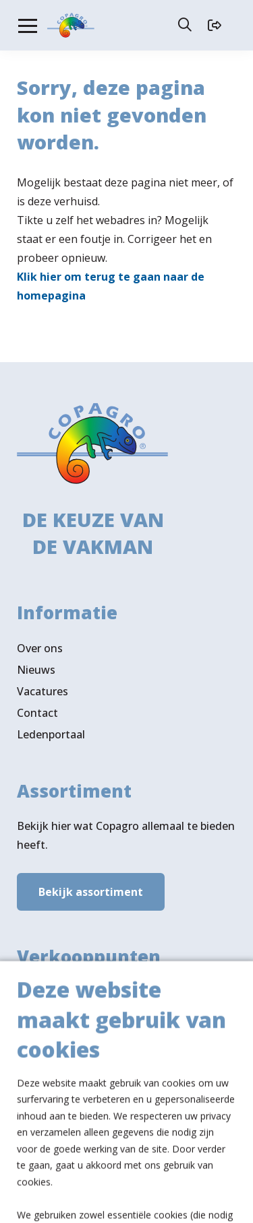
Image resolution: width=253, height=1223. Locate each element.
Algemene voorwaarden (121, 1184)
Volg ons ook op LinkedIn (81, 1101)
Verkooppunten (80, 1053)
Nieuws (36, 665)
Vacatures (42, 686)
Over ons (40, 643)
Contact (37, 708)
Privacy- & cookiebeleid (126, 1200)
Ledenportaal (51, 729)
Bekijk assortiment (90, 887)
